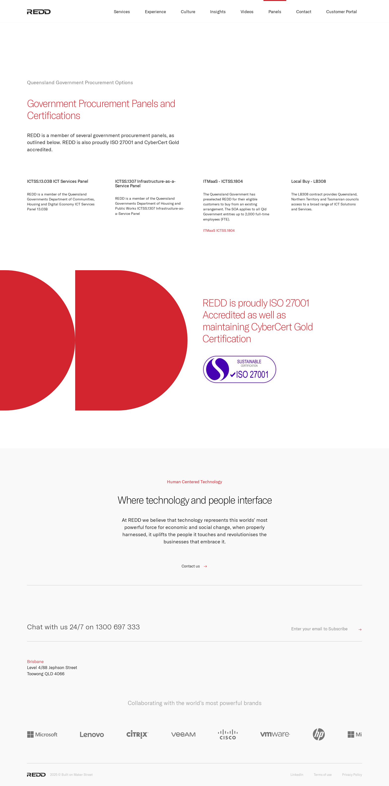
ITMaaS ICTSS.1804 (219, 230)
